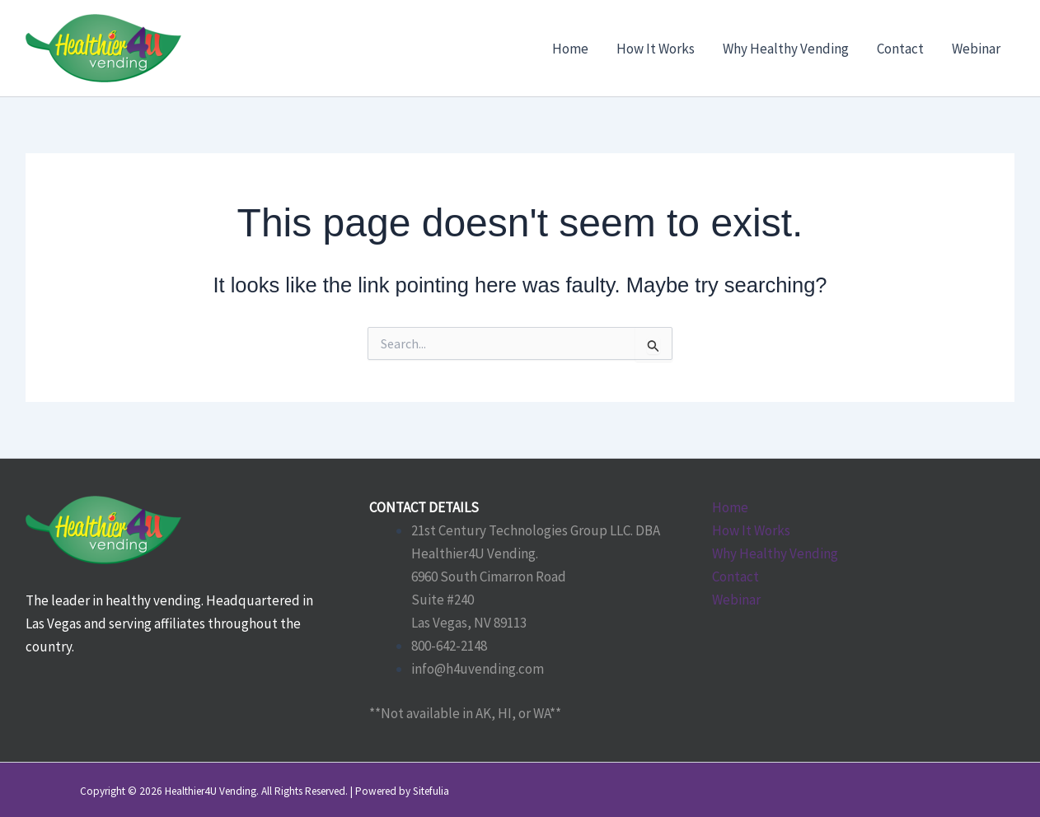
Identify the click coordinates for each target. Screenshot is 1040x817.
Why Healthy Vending (775, 553)
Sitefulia (431, 791)
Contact (735, 576)
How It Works (751, 530)
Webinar (736, 600)
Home (730, 507)
